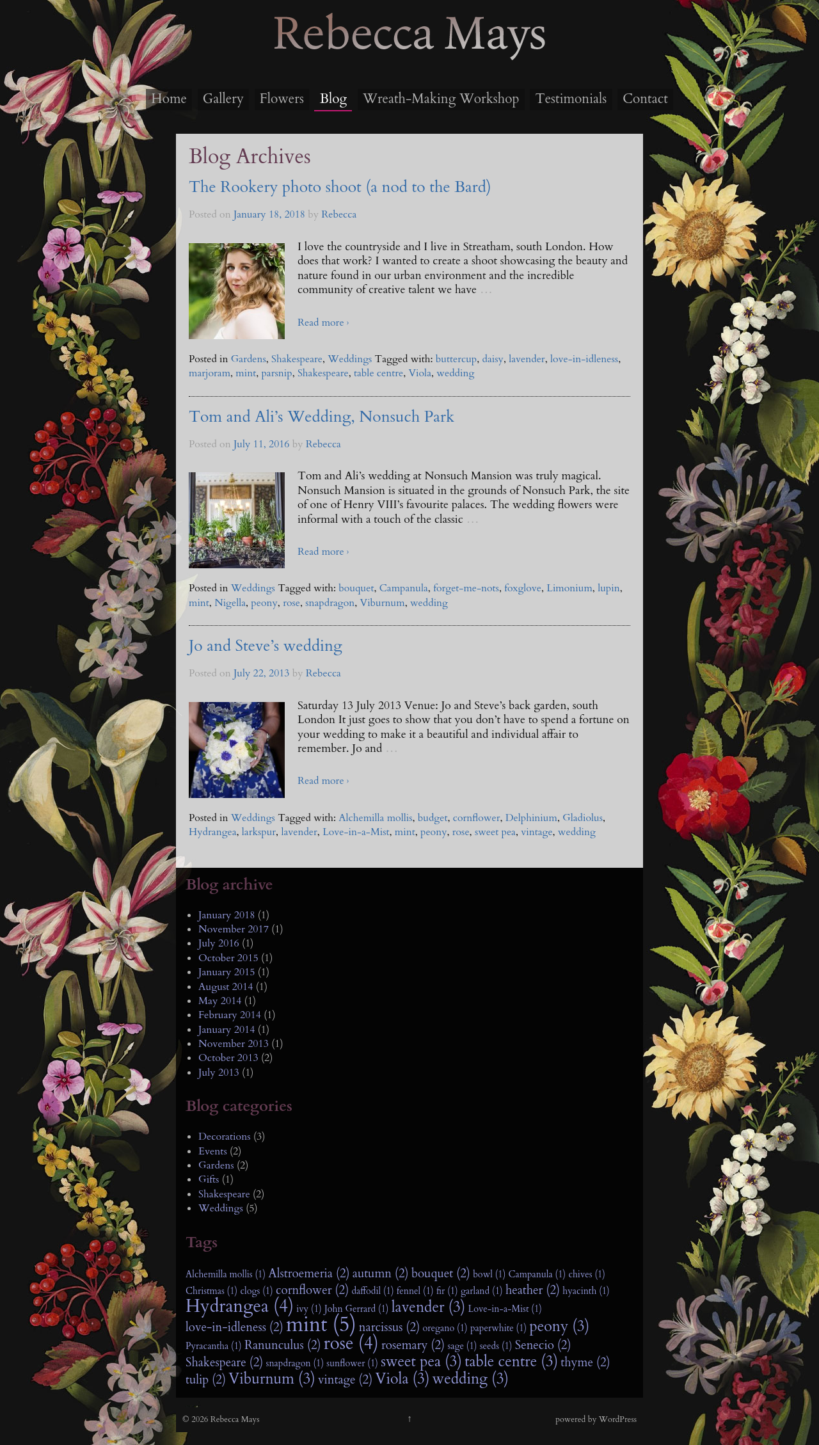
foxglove (522, 588)
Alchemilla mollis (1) (226, 1274)
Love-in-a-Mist (355, 832)
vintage (536, 832)
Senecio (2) (543, 1345)
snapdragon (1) (295, 1363)
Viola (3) (402, 1379)
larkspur (259, 832)
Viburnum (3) (271, 1379)
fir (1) (447, 1291)
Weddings (350, 359)
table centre (378, 373)
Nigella (230, 603)
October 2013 (228, 1058)
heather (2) (532, 1290)
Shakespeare (296, 359)
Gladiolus (582, 818)
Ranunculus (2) (282, 1345)
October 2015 (228, 958)
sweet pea (495, 832)
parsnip (276, 373)
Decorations (224, 1137)
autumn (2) (381, 1273)
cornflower (476, 818)
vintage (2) (345, 1379)
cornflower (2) (312, 1290)
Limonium (569, 588)
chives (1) (586, 1274)
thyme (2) (585, 1362)
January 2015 (226, 972)
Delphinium (531, 818)
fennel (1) (415, 1291)
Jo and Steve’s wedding (265, 646)
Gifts (208, 1179)
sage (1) (462, 1346)
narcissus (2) (389, 1327)
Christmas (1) (211, 1291)
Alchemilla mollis (375, 818)
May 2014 (220, 1001)
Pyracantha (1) (214, 1346)
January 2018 (226, 915)
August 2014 (225, 987)
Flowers (282, 99)
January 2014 (226, 1030)
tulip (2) (206, 1379)
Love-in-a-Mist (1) (505, 1309)
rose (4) (351, 1344)
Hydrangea (213, 832)
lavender (527, 359)
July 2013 (218, 1073)
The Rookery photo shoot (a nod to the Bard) (340, 187)
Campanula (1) (537, 1274)
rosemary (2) (413, 1345)
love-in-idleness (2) (234, 1327)
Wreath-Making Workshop (441, 99)
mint (245, 373)
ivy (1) (308, 1309)
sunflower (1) (352, 1363)
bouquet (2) (440, 1273)
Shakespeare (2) (224, 1362)
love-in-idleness (584, 359)
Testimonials (571, 99)
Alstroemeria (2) (308, 1273)
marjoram (209, 373)
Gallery (223, 99)
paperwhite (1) (498, 1328)
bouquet (356, 588)
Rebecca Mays (409, 58)
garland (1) (482, 1291)
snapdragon (329, 603)
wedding (455, 373)
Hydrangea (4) (240, 1306)
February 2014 (229, 1015)
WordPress (618, 1419)
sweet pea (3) (421, 1361)
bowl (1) (489, 1274)
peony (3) (559, 1326)
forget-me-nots (466, 588)
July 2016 (218, 943)
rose (291, 603)
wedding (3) (471, 1379)
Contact (645, 99)
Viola (419, 373)
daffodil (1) (372, 1291)
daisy (493, 359)
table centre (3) (511, 1361)
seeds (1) (496, 1346)
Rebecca (338, 214)
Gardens (248, 359)
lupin (609, 588)
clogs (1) (256, 1291)
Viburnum (382, 603)
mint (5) (321, 1324)
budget (433, 818)
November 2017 (233, 929)
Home (169, 99)
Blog (333, 99)
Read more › (323, 322)
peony (264, 603)
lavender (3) (429, 1307)
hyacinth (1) (585, 1291)
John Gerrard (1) (356, 1309)
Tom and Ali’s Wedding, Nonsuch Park (321, 416)
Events (212, 1151)
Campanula (403, 588)
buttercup (456, 359)
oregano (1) (444, 1328)
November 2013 (233, 1044)
